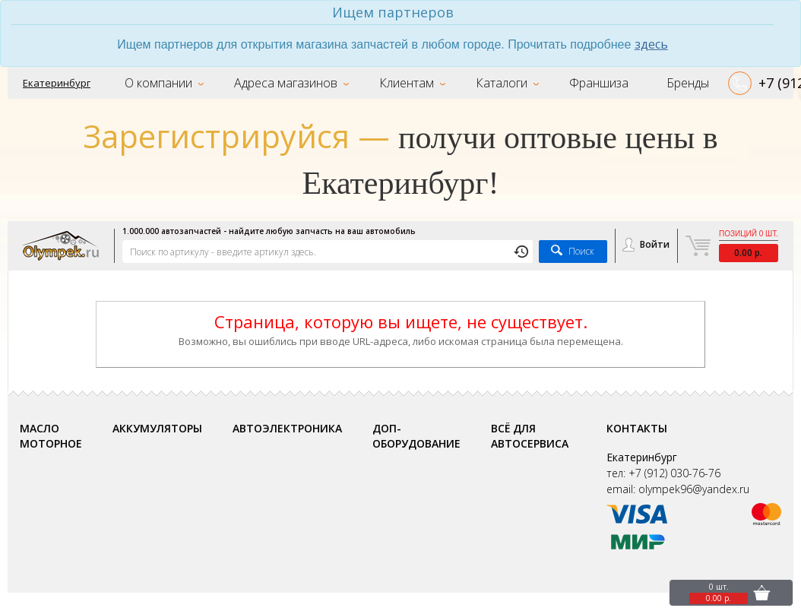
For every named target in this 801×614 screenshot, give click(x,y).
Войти (655, 245)
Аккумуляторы (157, 429)
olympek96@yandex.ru (693, 490)
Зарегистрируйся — (237, 136)
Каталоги (501, 82)
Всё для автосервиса (529, 436)
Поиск (581, 251)
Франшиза (598, 82)
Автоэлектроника (287, 429)
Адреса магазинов (285, 82)
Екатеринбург (56, 83)
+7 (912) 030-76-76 (674, 474)
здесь (651, 44)
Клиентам (406, 82)
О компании (158, 82)
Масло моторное (51, 436)
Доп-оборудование (416, 436)
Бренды (687, 82)
